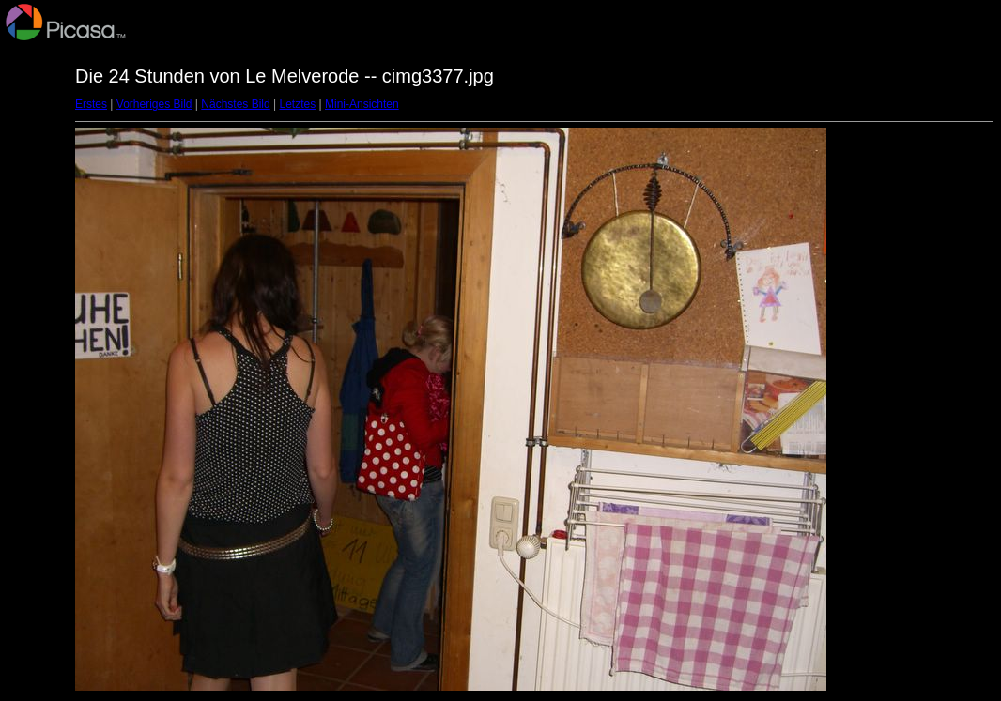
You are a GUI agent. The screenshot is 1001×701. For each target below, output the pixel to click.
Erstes (91, 104)
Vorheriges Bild (154, 104)
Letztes (298, 104)
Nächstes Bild (235, 104)
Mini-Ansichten (362, 104)
